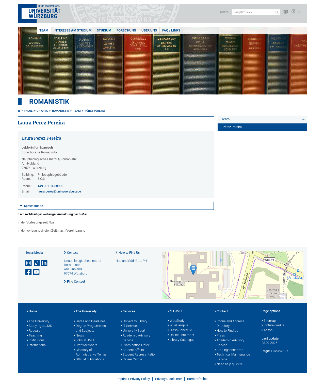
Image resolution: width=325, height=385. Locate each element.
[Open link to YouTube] (36, 272)
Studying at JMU (39, 326)
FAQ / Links (171, 30)
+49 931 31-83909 (50, 186)
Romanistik (49, 101)
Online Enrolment (181, 335)
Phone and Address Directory (230, 324)
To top (267, 330)
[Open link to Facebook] (28, 272)
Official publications (89, 359)
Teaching (34, 335)
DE (300, 12)
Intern (224, 12)
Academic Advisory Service (135, 338)
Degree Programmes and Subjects (90, 328)
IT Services (130, 326)
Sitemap (269, 321)
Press (220, 335)
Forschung (126, 30)
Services (128, 311)
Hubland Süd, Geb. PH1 (132, 261)
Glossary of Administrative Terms (90, 352)
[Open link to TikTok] (36, 263)
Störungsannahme (229, 350)
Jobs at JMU (84, 340)
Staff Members (85, 345)
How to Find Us (129, 252)
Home (32, 311)
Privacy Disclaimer (168, 379)
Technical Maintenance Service (232, 357)
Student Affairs (132, 350)
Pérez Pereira (95, 111)
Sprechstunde (33, 206)
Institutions (36, 340)
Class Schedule (180, 330)
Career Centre (131, 359)
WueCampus (178, 325)
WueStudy (176, 321)
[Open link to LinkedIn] (44, 263)
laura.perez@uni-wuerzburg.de (59, 191)
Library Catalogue (181, 340)
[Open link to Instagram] (28, 263)
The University (38, 321)
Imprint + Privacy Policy (133, 379)
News (79, 335)
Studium (104, 30)
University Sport (133, 331)
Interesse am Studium (72, 30)
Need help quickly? (229, 364)
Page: (266, 351)
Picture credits (273, 325)
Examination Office (135, 345)
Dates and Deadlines (90, 321)
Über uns (149, 30)
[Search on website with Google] (256, 12)
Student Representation (138, 354)
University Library (134, 321)
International (36, 345)
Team (43, 30)
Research (34, 331)
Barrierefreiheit (197, 379)
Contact (72, 252)
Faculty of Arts (36, 111)
